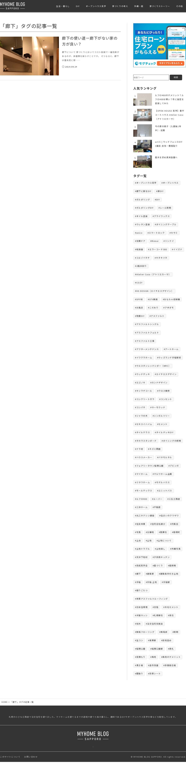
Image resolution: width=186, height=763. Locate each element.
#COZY (139, 282)
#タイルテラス (142, 432)
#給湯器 (139, 249)
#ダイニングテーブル (165, 224)
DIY (78, 6)
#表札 (171, 648)
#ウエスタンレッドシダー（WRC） (153, 365)
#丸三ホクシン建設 (144, 515)
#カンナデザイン (159, 382)
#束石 (171, 615)
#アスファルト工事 (144, 340)
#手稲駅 (166, 582)
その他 (179, 6)
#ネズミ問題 (154, 448)
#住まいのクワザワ (169, 515)
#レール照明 (165, 207)
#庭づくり (158, 565)
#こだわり (153, 307)
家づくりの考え (120, 6)
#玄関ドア (140, 240)
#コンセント (165, 399)
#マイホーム (141, 473)
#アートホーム (171, 349)
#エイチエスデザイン (166, 374)
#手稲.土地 (151, 582)
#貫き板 (139, 665)
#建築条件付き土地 (168, 573)
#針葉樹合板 (169, 665)
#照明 (175, 631)
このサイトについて (10, 757)
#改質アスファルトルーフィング (151, 598)
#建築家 (150, 573)
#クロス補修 (163, 390)
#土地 (149, 540)
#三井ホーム (141, 507)
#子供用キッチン (161, 557)
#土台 (138, 540)
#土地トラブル (142, 548)
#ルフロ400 (141, 498)
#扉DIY (160, 191)
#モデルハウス (162, 482)
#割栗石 (163, 532)
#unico (139, 232)
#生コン (139, 640)
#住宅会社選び (157, 523)
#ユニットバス (164, 490)
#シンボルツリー (161, 415)
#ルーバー (157, 498)
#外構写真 (175, 548)
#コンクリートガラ (144, 399)
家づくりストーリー (160, 6)
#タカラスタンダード (146, 440)
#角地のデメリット (171, 656)
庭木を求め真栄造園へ (166, 157)
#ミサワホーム (142, 482)
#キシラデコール (143, 390)
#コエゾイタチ (142, 257)
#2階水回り (141, 265)
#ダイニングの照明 (171, 440)
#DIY (157, 199)
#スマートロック (156, 232)
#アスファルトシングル (147, 324)
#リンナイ (169, 240)
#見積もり (140, 656)
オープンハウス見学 (96, 6)
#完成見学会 (141, 565)
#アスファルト (157, 315)
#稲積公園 (140, 648)
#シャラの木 (141, 415)
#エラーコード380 (157, 249)
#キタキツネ (161, 257)
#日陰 (156, 607)
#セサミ (174, 232)
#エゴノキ (140, 382)
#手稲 (138, 582)
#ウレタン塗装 (142, 224)
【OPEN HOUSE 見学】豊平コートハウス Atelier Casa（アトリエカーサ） (169, 114)
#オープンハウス (170, 182)
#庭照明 (172, 565)
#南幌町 (176, 532)
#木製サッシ (141, 615)
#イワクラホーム (143, 357)
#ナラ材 (139, 448)
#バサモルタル (164, 457)
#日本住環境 (141, 607)
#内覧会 (174, 523)
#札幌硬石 (158, 615)
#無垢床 (163, 631)
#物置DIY (140, 315)
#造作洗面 (153, 665)
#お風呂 (139, 307)
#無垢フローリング (144, 631)
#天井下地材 (141, 557)
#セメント (162, 424)
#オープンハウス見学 (146, 182)
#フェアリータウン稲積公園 (149, 465)
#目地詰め (166, 640)
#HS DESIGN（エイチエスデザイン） (154, 290)
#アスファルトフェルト (147, 332)
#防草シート (154, 673)
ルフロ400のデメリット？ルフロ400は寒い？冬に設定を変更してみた (169, 99)
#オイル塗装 (141, 216)
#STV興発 (153, 299)
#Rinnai (154, 240)
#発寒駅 (152, 640)
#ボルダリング (142, 199)
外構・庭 (138, 6)
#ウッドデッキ (142, 374)
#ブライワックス (161, 216)
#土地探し (160, 548)
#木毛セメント (170, 607)
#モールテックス (143, 490)
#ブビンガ (173, 465)
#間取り (139, 673)
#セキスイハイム (143, 424)
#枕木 (138, 623)
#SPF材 (139, 299)
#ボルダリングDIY (144, 207)
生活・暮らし (63, 6)
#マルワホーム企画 (162, 473)
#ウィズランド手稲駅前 (169, 357)
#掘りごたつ (141, 590)
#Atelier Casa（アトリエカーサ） (153, 274)
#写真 (138, 532)
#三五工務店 (173, 498)
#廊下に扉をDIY (143, 191)
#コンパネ (140, 407)
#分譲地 (150, 532)
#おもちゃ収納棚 (171, 299)
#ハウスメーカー (143, 457)
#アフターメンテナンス (147, 349)
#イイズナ (177, 249)
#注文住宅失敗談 (154, 623)
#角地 (153, 656)
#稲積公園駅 (156, 648)
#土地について (164, 540)
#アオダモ (168, 307)
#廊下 (138, 573)
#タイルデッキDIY (164, 432)
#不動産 (157, 507)
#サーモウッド (157, 407)
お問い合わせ (31, 757)
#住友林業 (140, 523)
